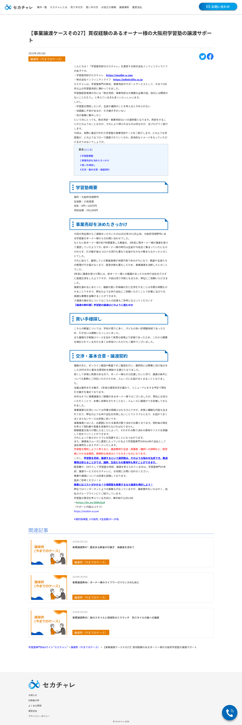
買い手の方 (92, 7)
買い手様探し (88, 165)
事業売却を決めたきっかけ (94, 160)
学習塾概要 (86, 155)
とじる (88, 149)
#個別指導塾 (81, 519)
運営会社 (137, 7)
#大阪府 (93, 519)
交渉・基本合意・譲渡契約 (94, 169)
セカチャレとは (58, 7)
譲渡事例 (124, 7)
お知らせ (32, 695)
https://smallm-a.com (86, 511)
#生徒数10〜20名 (109, 519)
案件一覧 (42, 7)
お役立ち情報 (108, 7)
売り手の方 (76, 7)
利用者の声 (33, 700)
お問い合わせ (218, 6)
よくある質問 (34, 705)
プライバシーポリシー (39, 716)
